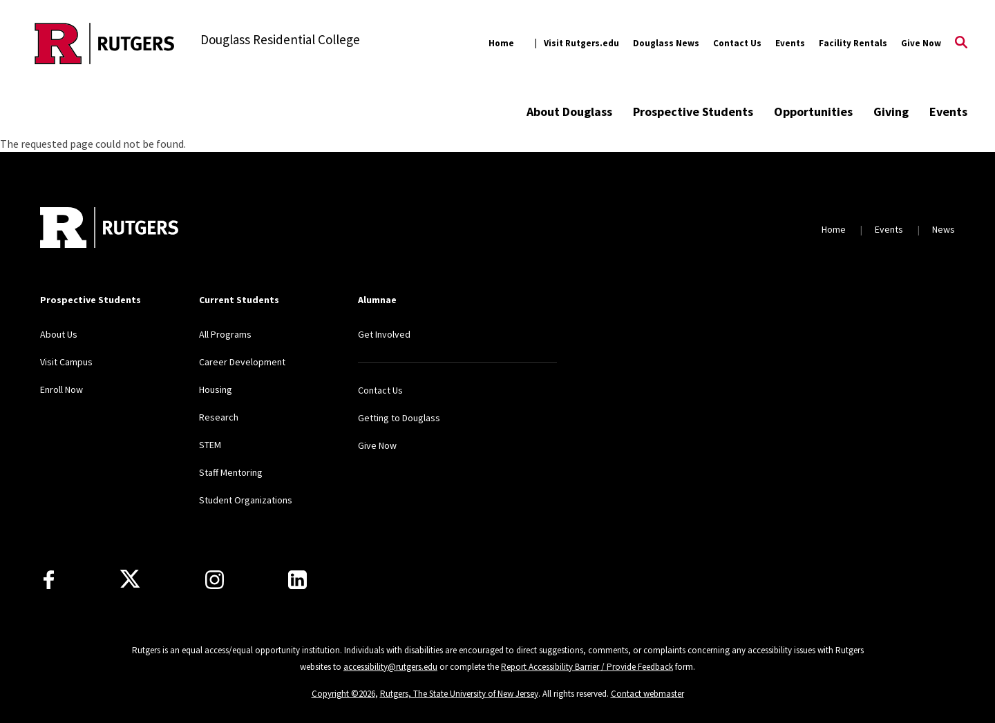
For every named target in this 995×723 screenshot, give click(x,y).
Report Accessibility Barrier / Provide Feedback (587, 667)
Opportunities (813, 111)
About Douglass (569, 111)
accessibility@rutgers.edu (390, 667)
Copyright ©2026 (343, 694)
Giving (891, 111)
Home (501, 43)
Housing (215, 389)
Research (218, 417)
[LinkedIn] (297, 579)
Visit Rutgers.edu (581, 43)
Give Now (921, 43)
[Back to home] (109, 229)
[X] (130, 579)
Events (790, 43)
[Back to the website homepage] (105, 43)
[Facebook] (49, 579)
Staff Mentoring (231, 472)
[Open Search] (961, 43)
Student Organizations (245, 500)
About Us (58, 334)
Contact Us (737, 43)
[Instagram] (214, 579)
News (943, 229)
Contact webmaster (647, 694)
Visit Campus (66, 362)
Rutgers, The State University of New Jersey (459, 694)
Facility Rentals (853, 43)
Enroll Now (61, 389)
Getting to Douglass (399, 418)
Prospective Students (693, 111)
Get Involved (384, 334)
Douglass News (666, 43)
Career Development (242, 362)
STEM (210, 444)
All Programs (225, 334)
